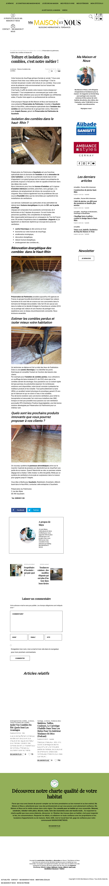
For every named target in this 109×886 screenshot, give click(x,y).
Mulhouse (54, 867)
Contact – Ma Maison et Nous (13, 30)
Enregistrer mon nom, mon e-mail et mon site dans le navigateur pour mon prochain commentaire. (35, 650)
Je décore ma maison (50, 3)
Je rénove (10, 3)
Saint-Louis (72, 867)
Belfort (62, 869)
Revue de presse (23, 883)
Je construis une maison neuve (28, 3)
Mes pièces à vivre (67, 3)
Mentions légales (43, 879)
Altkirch (65, 867)
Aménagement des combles (18, 721)
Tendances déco (56, 721)
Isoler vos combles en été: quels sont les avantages (21, 727)
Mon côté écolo (97, 3)
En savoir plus (16, 754)
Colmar (48, 867)
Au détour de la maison (51, 10)
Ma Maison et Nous (8, 883)
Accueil (12, 50)
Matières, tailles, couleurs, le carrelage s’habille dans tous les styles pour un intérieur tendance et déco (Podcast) (49, 729)
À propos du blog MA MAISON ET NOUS (13, 19)
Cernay (60, 867)
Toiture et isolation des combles (32, 50)
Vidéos (64, 10)
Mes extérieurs (82, 3)
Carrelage (40, 721)
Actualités (5, 879)
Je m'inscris (86, 258)
